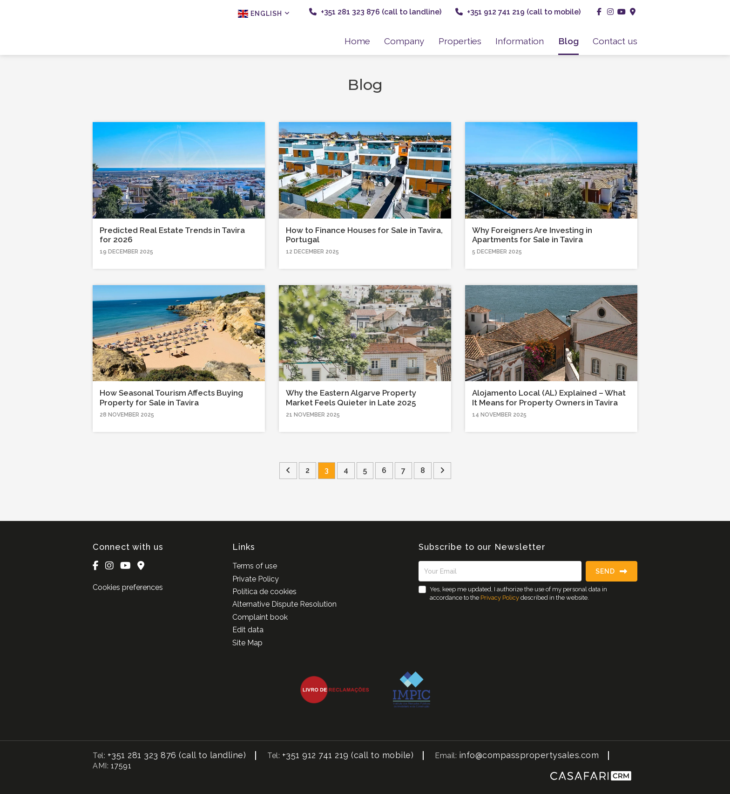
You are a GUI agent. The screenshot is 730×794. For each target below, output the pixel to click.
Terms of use (254, 565)
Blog (568, 41)
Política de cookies (264, 591)
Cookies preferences (128, 587)
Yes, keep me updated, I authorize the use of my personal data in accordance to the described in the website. (518, 593)
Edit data (248, 629)
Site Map (247, 642)
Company (404, 41)
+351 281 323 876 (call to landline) (375, 11)
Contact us (615, 41)
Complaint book (260, 617)
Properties (460, 41)
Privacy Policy (499, 597)
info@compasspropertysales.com (529, 755)
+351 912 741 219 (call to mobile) (518, 11)
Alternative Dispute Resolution (284, 604)
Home (357, 41)
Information (519, 41)
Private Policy (255, 579)
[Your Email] (500, 571)
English (264, 14)
